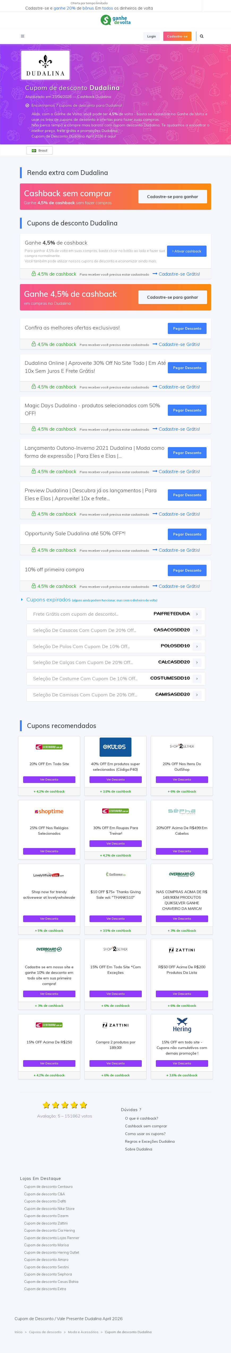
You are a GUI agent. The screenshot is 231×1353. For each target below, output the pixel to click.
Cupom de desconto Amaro (46, 1259)
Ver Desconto (49, 779)
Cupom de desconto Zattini (46, 1223)
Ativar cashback (186, 251)
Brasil (39, 150)
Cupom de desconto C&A (44, 1194)
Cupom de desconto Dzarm (46, 1216)
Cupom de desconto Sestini (46, 1267)
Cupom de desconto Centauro (48, 1186)
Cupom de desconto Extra (45, 1289)
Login (151, 36)
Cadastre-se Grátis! (176, 274)
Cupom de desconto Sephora (48, 1274)
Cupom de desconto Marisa (46, 1245)
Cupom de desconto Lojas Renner (51, 1238)
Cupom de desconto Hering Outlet (51, 1252)
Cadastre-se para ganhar (172, 196)
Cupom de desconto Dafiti (45, 1201)
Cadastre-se (177, 36)
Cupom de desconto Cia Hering (49, 1230)
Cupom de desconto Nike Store (49, 1208)
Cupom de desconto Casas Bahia (51, 1281)
